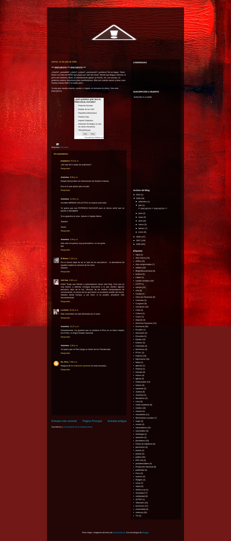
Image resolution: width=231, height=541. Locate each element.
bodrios (139, 274)
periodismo (140, 441)
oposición (140, 437)
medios (139, 408)
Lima (138, 401)
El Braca (64, 258)
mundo (138, 424)
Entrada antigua (117, 421)
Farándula (140, 346)
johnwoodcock (119, 532)
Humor (138, 375)
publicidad (140, 470)
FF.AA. (138, 352)
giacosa (139, 365)
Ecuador (139, 330)
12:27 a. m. (74, 326)
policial (138, 454)
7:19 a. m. (73, 258)
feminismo (140, 349)
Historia (139, 369)
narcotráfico (141, 431)
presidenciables (142, 463)
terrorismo (140, 506)
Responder (65, 168)
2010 (138, 195)
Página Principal (92, 421)
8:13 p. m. (75, 161)
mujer (138, 421)
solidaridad (140, 496)
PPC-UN (139, 460)
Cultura (139, 313)
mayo (141, 217)
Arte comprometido (144, 264)
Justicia (139, 392)
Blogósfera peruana (144, 271)
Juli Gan (64, 280)
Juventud (139, 395)
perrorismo (140, 447)
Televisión (140, 503)
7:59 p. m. (73, 362)
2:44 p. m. (74, 239)
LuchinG (65, 310)
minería (139, 411)
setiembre (142, 201)
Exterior (139, 343)
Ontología (140, 434)
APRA (138, 261)
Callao (138, 277)
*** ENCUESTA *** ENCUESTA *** (152, 208)
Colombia (140, 300)
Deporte (139, 320)
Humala (139, 372)
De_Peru (65, 362)
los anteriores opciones (81, 366)
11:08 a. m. (74, 199)
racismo (139, 476)
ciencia (138, 287)
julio (140, 205)
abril (140, 221)
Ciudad (139, 294)
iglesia (138, 378)
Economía (140, 326)
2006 (138, 244)
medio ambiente (142, 405)
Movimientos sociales (145, 418)
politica (138, 457)
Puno (138, 473)
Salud (138, 486)
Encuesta (64, 147)
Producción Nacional (144, 467)
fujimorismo (140, 359)
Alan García (141, 258)
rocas (138, 483)
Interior (138, 385)
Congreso (140, 303)
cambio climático (143, 281)
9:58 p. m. (74, 177)
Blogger (145, 532)
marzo (141, 224)
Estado (138, 339)
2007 (138, 240)
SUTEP (139, 499)
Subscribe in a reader (143, 97)
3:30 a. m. (73, 280)
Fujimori (139, 356)
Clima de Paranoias (144, 297)
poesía (138, 450)
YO (137, 516)
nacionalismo (141, 428)
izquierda (139, 388)
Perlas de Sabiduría (144, 444)
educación (140, 333)
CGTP (138, 284)
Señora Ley (140, 490)
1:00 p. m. (74, 345)
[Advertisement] (142, 144)
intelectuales (141, 382)
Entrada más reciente (64, 421)
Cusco (138, 317)
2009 (138, 198)
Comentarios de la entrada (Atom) (77, 427)
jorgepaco (65, 161)
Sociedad (139, 493)
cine (137, 290)
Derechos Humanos (144, 323)
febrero (141, 228)
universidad (140, 509)
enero (141, 232)
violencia (139, 512)
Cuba (138, 310)
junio (140, 213)
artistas (139, 268)
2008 (138, 237)
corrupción (140, 307)
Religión (139, 480)
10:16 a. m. (74, 310)
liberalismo (140, 398)
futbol (138, 362)
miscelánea (140, 414)
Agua (138, 255)
